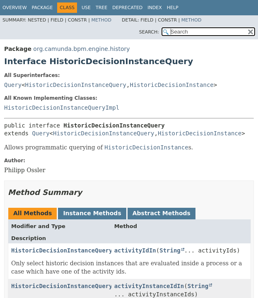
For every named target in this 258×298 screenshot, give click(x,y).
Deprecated (127, 7)
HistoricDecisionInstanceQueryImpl (61, 107)
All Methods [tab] (32, 213)
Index (154, 7)
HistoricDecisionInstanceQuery (75, 85)
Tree (101, 7)
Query (13, 85)
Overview (14, 7)
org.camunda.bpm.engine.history (81, 49)
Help (172, 7)
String (170, 250)
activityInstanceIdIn (149, 286)
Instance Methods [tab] (92, 213)
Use (86, 7)
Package (42, 7)
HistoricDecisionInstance (171, 85)
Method (101, 20)
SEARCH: (149, 32)
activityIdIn (135, 250)
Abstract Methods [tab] (161, 213)
